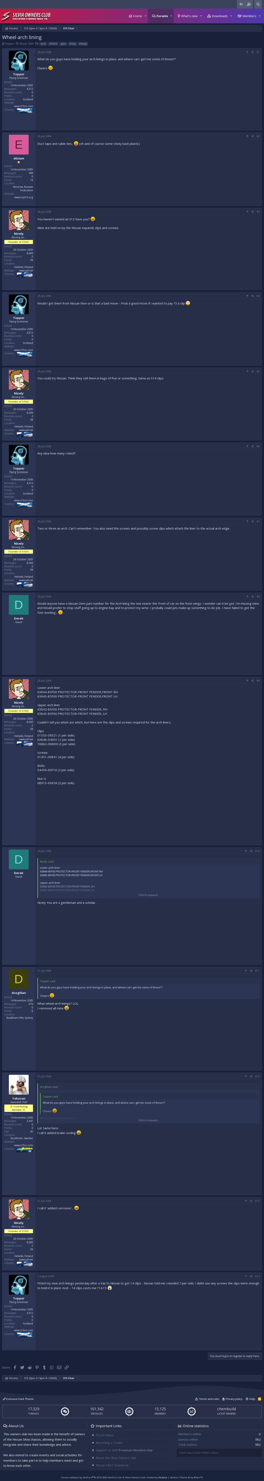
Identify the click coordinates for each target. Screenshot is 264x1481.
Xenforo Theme (186, 1477)
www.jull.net (26, 270)
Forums (162, 16)
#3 (258, 212)
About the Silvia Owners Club (116, 1458)
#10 (257, 851)
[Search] (258, 4)
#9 (258, 680)
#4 (258, 296)
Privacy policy (234, 1399)
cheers (53, 43)
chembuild (226, 1408)
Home (137, 16)
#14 (257, 1276)
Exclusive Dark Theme (18, 1399)
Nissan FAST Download (112, 1465)
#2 (258, 136)
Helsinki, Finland (23, 267)
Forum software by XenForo (91, 1477)
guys (63, 43)
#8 (258, 596)
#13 (257, 1201)
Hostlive (162, 1477)
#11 (257, 970)
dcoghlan (19, 993)
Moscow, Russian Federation (23, 188)
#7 (258, 521)
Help (252, 1399)
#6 (258, 446)
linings (83, 43)
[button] (145, 16)
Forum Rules (104, 1435)
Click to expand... (148, 895)
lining (73, 43)
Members (249, 16)
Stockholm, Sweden (22, 1138)
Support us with (124, 1450)
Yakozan (18, 1098)
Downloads (220, 16)
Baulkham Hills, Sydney (19, 1018)
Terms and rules (209, 1399)
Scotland (28, 99)
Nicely (19, 233)
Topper (9, 43)
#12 (257, 1076)
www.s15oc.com (23, 106)
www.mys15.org (23, 197)
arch (43, 43)
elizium (18, 158)
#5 (258, 371)
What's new (189, 16)
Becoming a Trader (109, 1443)
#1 (258, 52)
